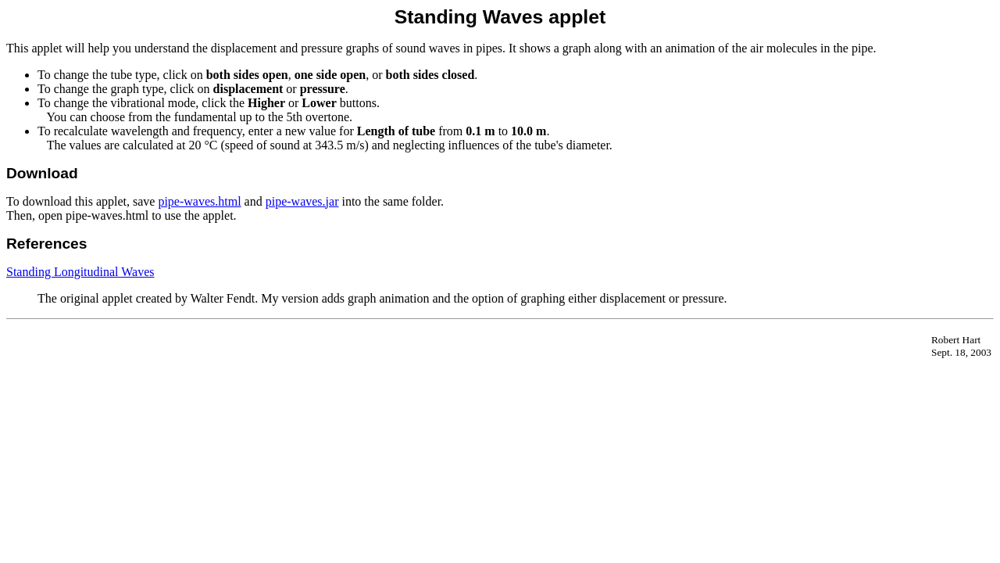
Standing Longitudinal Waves (80, 271)
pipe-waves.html (199, 201)
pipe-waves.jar (302, 201)
